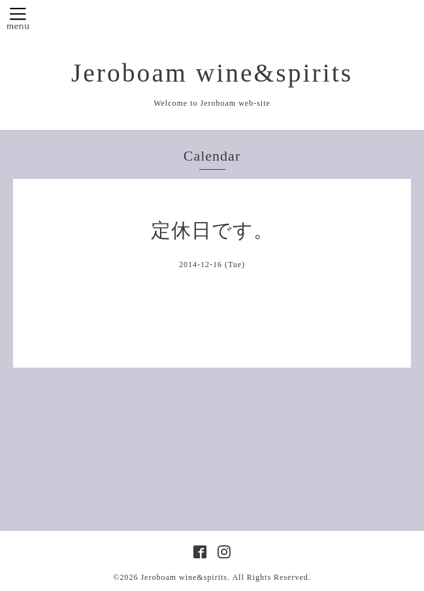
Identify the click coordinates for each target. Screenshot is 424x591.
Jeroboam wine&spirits (212, 73)
